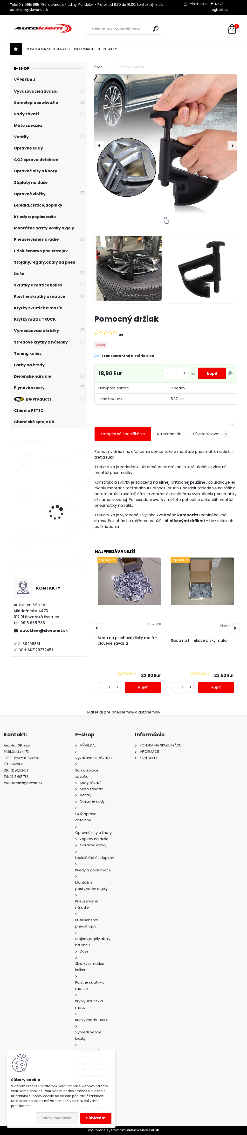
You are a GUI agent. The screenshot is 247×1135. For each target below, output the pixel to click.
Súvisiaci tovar (211, 434)
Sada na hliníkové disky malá (199, 640)
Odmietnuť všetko (57, 1118)
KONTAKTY (107, 49)
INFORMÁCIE (84, 49)
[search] (155, 29)
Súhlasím (96, 1118)
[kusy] (173, 373)
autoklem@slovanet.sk (44, 630)
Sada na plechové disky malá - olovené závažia (127, 640)
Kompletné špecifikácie (122, 434)
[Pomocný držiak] (165, 145)
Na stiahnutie (169, 434)
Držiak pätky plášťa (57, 459)
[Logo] (43, 29)
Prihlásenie (198, 3)
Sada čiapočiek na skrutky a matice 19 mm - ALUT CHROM (61, 507)
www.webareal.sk (143, 1130)
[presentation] (99, 145)
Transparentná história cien (124, 355)
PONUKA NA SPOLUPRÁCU (48, 49)
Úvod (98, 67)
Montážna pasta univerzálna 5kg (55, 540)
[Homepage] (16, 49)
